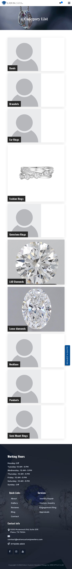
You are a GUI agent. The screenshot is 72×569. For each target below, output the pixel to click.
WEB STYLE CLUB (57, 565)
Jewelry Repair (46, 498)
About (13, 498)
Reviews (14, 507)
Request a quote (67, 355)
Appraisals (43, 512)
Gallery (13, 503)
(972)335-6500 (16, 543)
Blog (12, 512)
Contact (14, 516)
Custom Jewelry (46, 503)
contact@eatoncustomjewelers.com (25, 538)
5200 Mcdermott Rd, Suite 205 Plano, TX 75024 (23, 530)
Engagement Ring (47, 507)
